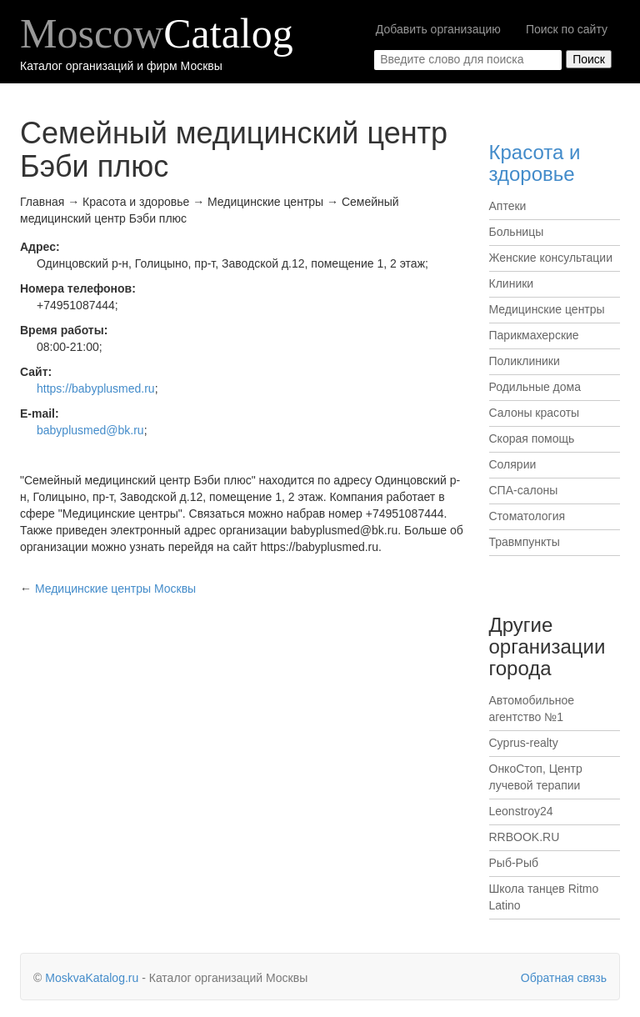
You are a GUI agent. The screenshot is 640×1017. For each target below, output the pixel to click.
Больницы (516, 231)
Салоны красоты (534, 412)
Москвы (115, 588)
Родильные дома (535, 386)
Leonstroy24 (521, 811)
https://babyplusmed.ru (96, 388)
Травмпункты (524, 542)
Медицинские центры (547, 309)
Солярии (513, 464)
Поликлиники (524, 361)
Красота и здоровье (535, 163)
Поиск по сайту (567, 29)
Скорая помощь (532, 438)
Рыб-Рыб (514, 862)
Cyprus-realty (523, 742)
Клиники (511, 283)
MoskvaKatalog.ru (91, 977)
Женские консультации (550, 257)
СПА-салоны (523, 490)
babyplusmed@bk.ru (90, 430)
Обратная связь (564, 977)
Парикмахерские (534, 335)
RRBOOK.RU (524, 837)
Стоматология (527, 516)
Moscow (156, 33)
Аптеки (508, 206)
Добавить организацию (438, 29)
